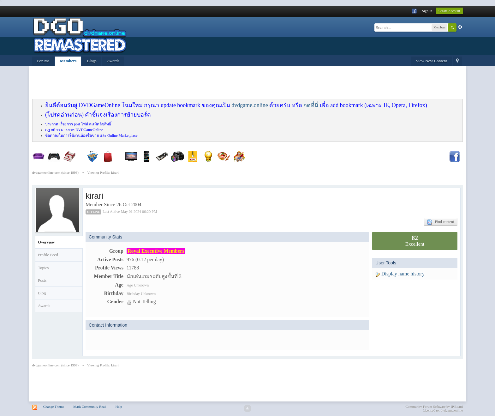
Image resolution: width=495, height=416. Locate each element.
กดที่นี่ (310, 105)
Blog (42, 293)
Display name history (400, 273)
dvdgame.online (249, 105)
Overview (46, 242)
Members (68, 60)
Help (118, 406)
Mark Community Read (89, 406)
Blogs (91, 60)
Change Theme (53, 406)
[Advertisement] (185, 83)
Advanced (460, 27)
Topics (43, 267)
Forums (43, 60)
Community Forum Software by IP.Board (434, 406)
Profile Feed (48, 254)
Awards (113, 60)
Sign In (427, 11)
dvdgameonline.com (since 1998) (55, 365)
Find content (440, 222)
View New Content (431, 60)
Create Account (449, 11)
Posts (42, 280)
